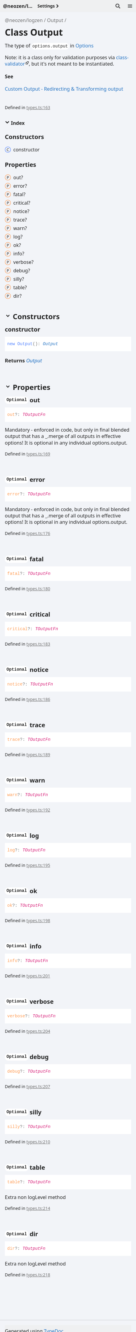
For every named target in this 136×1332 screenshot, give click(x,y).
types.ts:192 (38, 810)
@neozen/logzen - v (18, 6)
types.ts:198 (38, 920)
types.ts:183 (38, 644)
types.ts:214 (38, 1208)
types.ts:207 (38, 1086)
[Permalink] (18, 77)
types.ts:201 (38, 976)
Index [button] (14, 123)
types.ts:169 (38, 454)
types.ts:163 (38, 107)
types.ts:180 (38, 588)
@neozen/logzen (24, 20)
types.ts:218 (38, 1275)
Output (55, 20)
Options (84, 45)
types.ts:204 (38, 1031)
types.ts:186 (38, 699)
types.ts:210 (38, 1142)
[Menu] (130, 6)
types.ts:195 (38, 865)
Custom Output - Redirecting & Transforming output (64, 89)
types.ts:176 (38, 533)
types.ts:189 (38, 754)
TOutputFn (33, 414)
